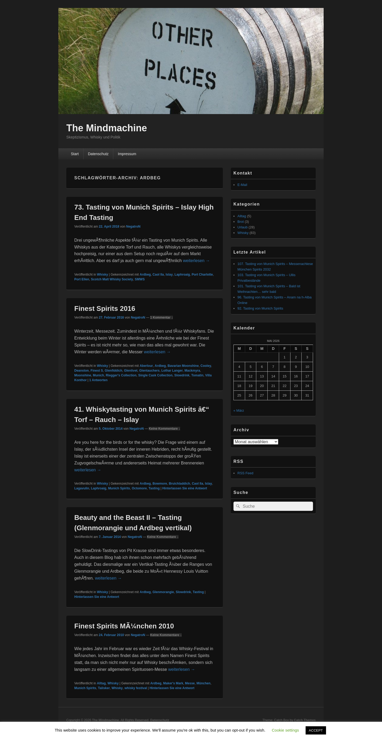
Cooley (206, 366)
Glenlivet (130, 370)
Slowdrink (181, 375)
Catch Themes (305, 720)
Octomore (139, 488)
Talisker (104, 688)
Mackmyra (192, 370)
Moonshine (82, 375)
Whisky (102, 274)
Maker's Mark (173, 683)
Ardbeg (145, 274)
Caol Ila (158, 274)
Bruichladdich (179, 483)
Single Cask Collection (155, 375)
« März (238, 410)
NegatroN (133, 226)
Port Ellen (81, 279)
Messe (190, 683)
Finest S (96, 370)
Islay (169, 274)
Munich (98, 375)
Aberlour (146, 366)
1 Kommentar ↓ (161, 317)
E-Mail (242, 185)
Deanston (81, 370)
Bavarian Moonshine (183, 366)
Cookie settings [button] (285, 730)
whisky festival (135, 688)
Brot (240, 222)
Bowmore (160, 483)
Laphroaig (182, 274)
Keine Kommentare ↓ (164, 429)
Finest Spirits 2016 (104, 308)
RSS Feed (245, 473)
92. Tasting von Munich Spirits (260, 308)
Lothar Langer (172, 370)
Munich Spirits (119, 488)
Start (75, 154)
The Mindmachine (106, 128)
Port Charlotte (202, 274)
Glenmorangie (163, 592)
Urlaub (242, 227)
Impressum (127, 154)
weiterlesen (196, 260)
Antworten (98, 380)
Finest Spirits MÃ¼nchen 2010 (124, 626)
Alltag (101, 683)
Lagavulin (81, 488)
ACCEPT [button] (316, 730)
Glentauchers (149, 370)
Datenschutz (98, 154)
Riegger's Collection (121, 375)
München (204, 683)
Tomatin (197, 375)
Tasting (154, 488)
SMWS (140, 279)
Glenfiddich (113, 370)
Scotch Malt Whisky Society (112, 279)
